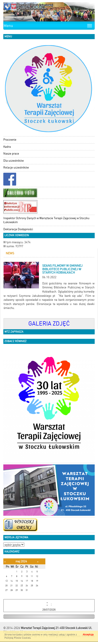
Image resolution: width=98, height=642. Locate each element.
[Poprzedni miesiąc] (5, 561)
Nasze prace (11, 153)
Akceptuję (88, 634)
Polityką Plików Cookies (17, 637)
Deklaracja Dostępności (18, 229)
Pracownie (9, 139)
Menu (8, 25)
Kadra (7, 146)
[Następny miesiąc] (37, 561)
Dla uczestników (13, 160)
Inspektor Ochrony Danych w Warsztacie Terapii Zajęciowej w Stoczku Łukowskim (46, 220)
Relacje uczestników (16, 167)
